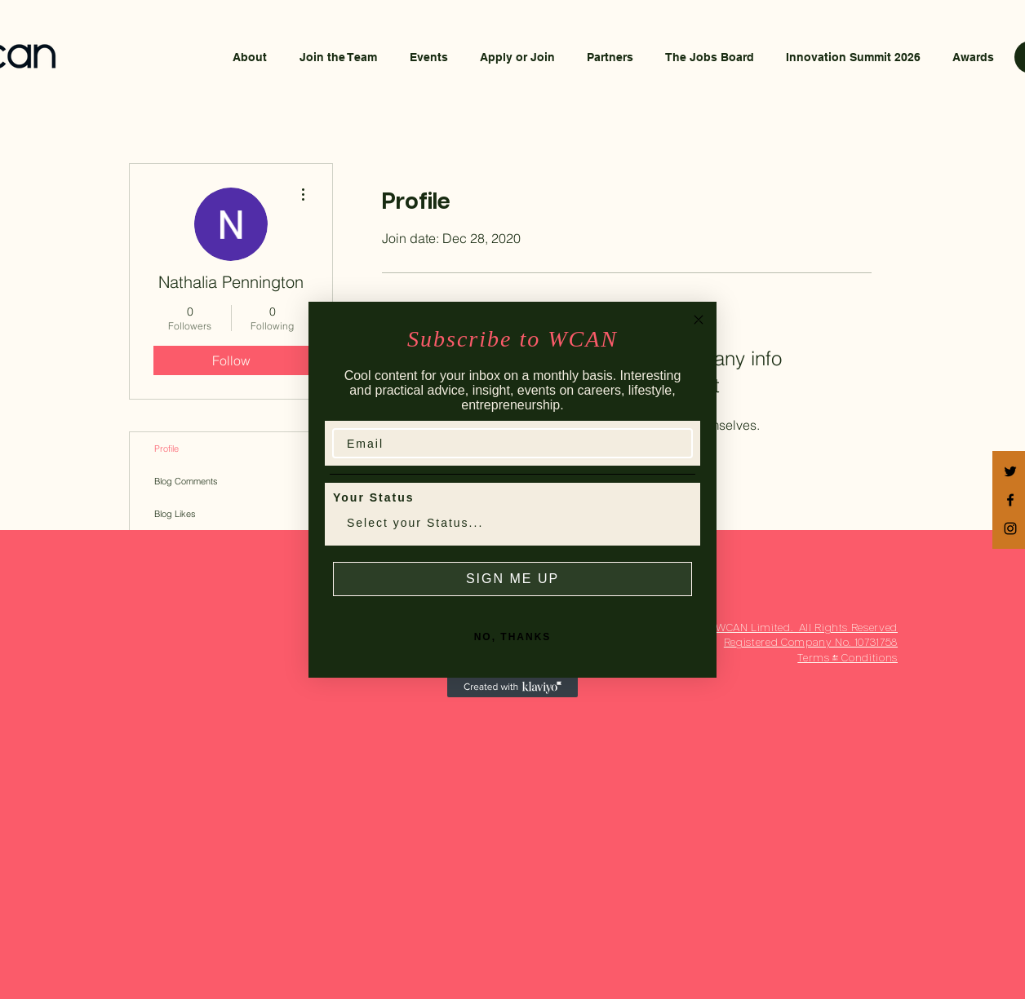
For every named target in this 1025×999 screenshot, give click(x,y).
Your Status (374, 497)
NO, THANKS (513, 637)
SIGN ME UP (512, 579)
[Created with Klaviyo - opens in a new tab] (512, 687)
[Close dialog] (698, 319)
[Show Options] (676, 523)
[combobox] (507, 523)
